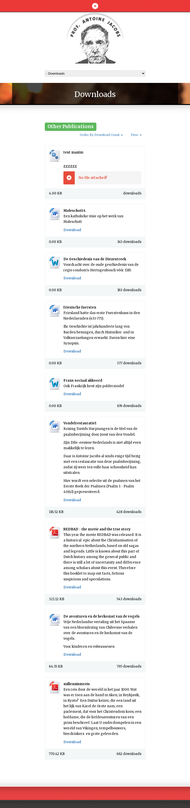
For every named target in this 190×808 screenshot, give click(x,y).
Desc (136, 135)
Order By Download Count (101, 135)
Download (72, 230)
